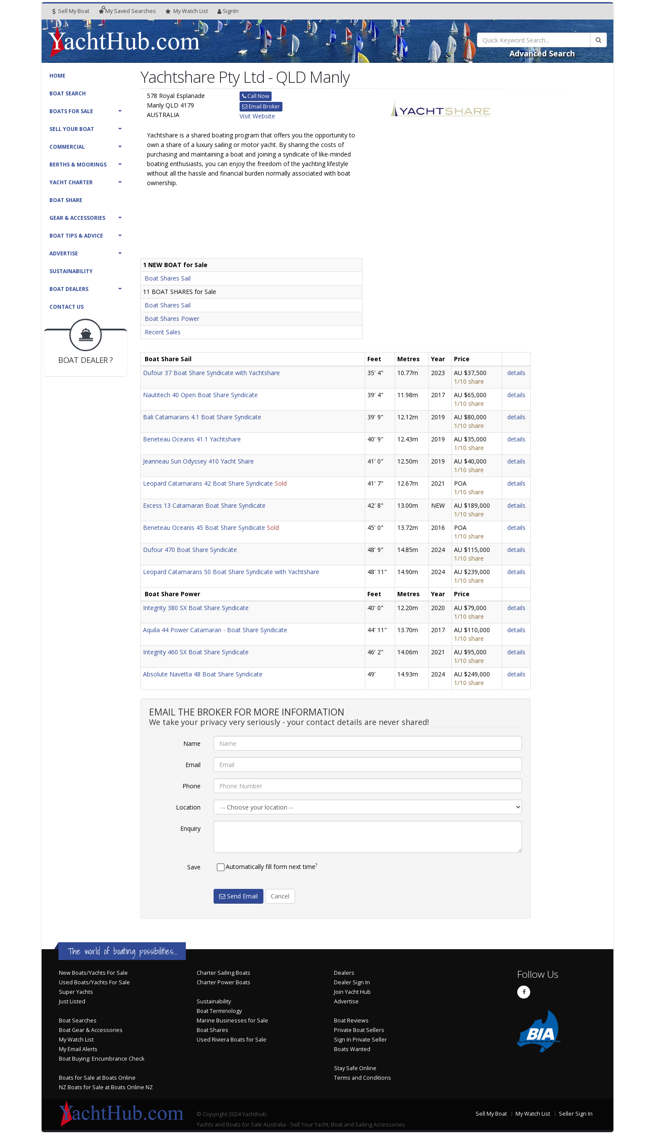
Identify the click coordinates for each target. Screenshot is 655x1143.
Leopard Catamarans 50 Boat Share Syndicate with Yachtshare (231, 572)
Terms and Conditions (362, 1077)
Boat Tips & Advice (76, 235)
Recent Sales (163, 332)
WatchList (186, 11)
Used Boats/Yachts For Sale (94, 982)
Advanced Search (542, 53)
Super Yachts (76, 992)
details (516, 373)
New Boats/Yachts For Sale (93, 972)
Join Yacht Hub (352, 992)
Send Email (238, 896)
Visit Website (257, 116)
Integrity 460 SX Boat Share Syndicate (196, 652)
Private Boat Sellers (359, 1030)
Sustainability (71, 271)
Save (194, 867)
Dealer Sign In (352, 982)
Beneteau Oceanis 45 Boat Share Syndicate (204, 527)
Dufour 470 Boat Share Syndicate (190, 549)
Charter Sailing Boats (223, 972)
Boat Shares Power (172, 318)
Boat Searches (78, 1020)
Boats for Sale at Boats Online (97, 1077)
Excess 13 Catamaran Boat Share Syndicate (204, 505)
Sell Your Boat (71, 129)
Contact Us (66, 306)
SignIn (228, 11)
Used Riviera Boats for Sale (231, 1039)
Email (193, 765)
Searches (127, 11)
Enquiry (190, 828)
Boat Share (65, 200)
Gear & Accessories (77, 218)
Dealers (344, 972)
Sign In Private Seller (360, 1039)
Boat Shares (212, 1030)
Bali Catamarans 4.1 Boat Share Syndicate (202, 417)
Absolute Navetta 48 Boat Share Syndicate (203, 674)
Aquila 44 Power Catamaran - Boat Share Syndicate (215, 630)
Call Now (255, 96)
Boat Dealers (68, 289)
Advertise (63, 253)
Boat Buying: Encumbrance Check (101, 1058)
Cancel (280, 896)
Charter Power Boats (223, 982)
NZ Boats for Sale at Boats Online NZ (106, 1087)
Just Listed (72, 1001)
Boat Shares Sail (168, 278)
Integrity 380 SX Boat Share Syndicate (196, 608)
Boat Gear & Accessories (91, 1030)
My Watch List (76, 1039)
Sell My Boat (70, 11)
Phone (191, 786)
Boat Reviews (351, 1020)
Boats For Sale (71, 111)
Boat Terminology (219, 1011)
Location (188, 807)
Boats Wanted (352, 1049)
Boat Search (67, 93)
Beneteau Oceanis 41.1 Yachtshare (192, 439)
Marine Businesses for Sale (232, 1020)
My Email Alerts (78, 1049)
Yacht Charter (71, 182)
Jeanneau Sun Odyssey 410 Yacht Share (198, 461)
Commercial (67, 146)
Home (57, 75)
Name (192, 743)
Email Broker (261, 106)
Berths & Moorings (78, 164)
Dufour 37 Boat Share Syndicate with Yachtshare (211, 373)
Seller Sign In (576, 1113)
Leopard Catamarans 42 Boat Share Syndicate (208, 483)
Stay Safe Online (355, 1068)
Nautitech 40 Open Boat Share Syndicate (200, 395)
